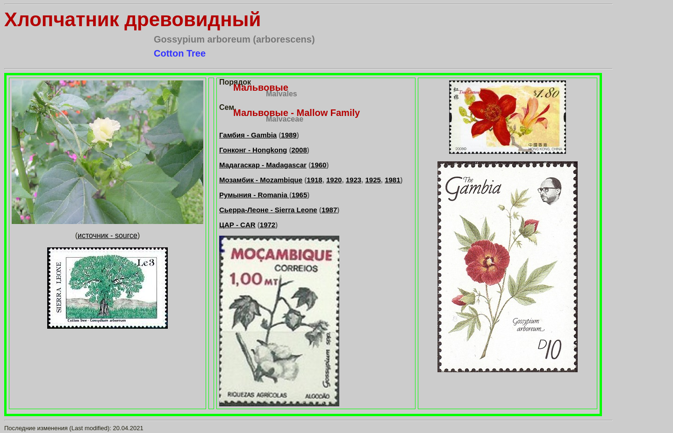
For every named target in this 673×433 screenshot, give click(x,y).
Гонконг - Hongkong (253, 150)
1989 (288, 135)
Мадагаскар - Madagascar (263, 165)
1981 (392, 180)
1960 (318, 165)
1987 (329, 210)
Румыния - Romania (254, 195)
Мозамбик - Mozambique (260, 180)
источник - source (107, 235)
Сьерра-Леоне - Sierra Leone (268, 210)
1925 (372, 180)
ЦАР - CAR (237, 225)
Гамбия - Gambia (248, 135)
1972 (267, 225)
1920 (334, 180)
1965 (299, 195)
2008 (299, 150)
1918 (314, 180)
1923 (353, 180)
